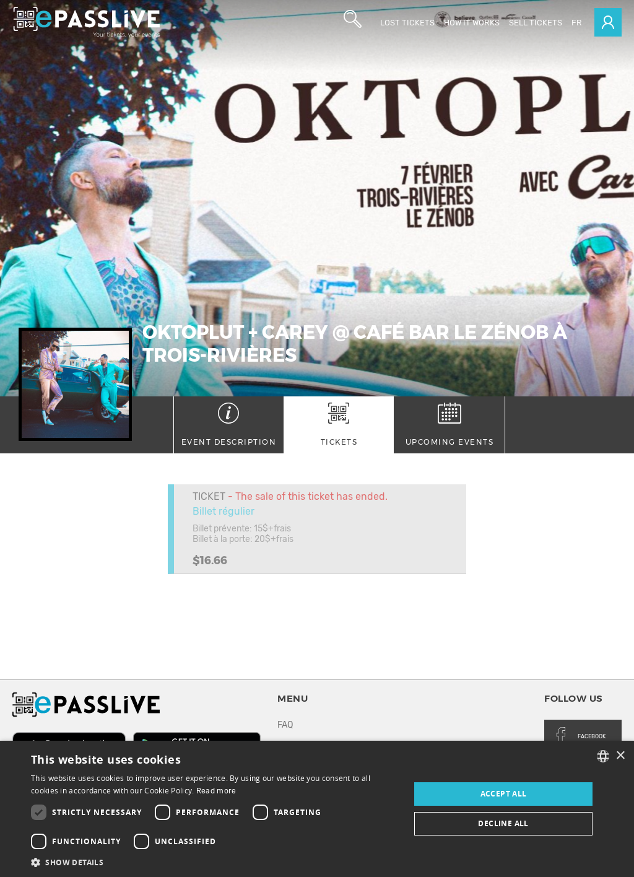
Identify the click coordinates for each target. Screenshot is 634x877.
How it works (472, 22)
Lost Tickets (407, 22)
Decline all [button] (503, 823)
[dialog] (317, 809)
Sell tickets (535, 22)
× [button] (620, 756)
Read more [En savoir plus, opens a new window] (216, 791)
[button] (215, 862)
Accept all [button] (503, 793)
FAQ (285, 725)
